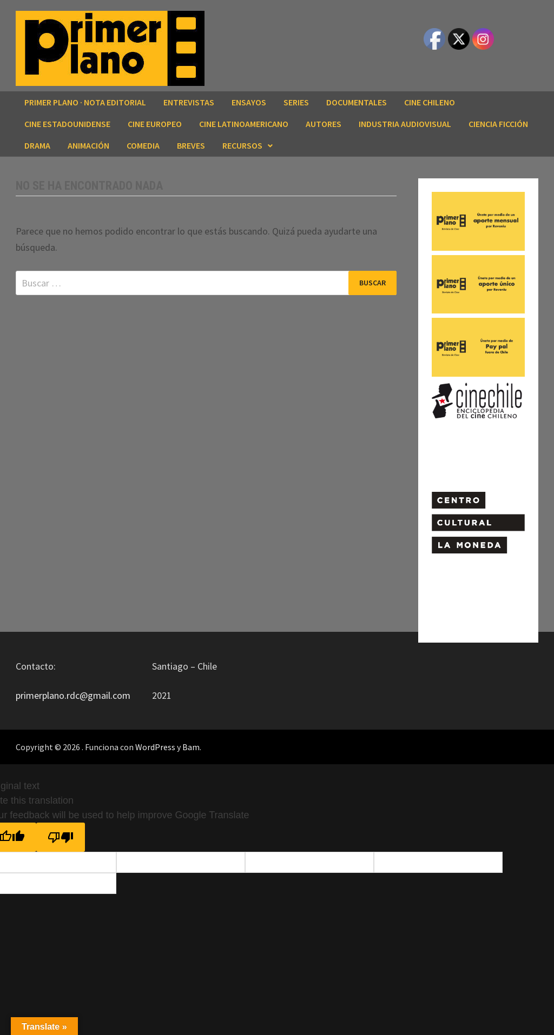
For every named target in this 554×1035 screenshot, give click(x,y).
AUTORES (323, 123)
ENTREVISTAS (188, 102)
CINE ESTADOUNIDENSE (67, 123)
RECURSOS (242, 145)
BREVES (191, 145)
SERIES (296, 102)
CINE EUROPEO (155, 123)
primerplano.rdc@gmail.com (73, 695)
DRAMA (37, 145)
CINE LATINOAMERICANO (243, 123)
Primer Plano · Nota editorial (85, 102)
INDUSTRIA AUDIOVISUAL (405, 123)
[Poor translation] (60, 837)
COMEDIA (143, 145)
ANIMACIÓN (88, 145)
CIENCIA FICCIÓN (498, 123)
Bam (191, 747)
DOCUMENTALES (356, 102)
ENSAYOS (249, 102)
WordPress (155, 747)
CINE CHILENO (429, 102)
